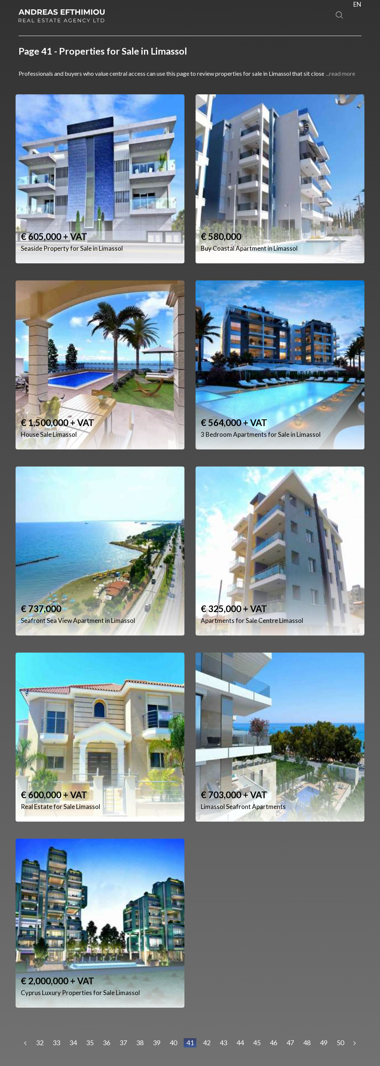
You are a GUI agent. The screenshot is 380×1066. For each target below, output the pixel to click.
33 (56, 1043)
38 (140, 1043)
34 (73, 1043)
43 (223, 1043)
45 (257, 1043)
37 (123, 1043)
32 (39, 1043)
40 (173, 1043)
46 (273, 1043)
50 (340, 1043)
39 (156, 1043)
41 (190, 1043)
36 (106, 1043)
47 (290, 1043)
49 (323, 1043)
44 (240, 1043)
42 (206, 1043)
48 (307, 1043)
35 (90, 1043)
